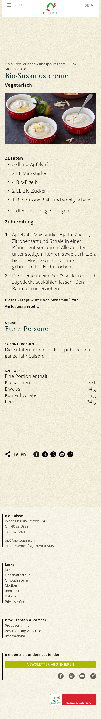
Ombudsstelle (16, 580)
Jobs (8, 569)
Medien (11, 585)
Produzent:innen (18, 625)
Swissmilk (59, 300)
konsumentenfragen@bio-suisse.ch (34, 545)
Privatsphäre (15, 601)
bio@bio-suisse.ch (20, 540)
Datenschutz (15, 596)
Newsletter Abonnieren (50, 664)
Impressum (14, 591)
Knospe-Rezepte (52, 64)
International (15, 636)
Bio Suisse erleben (20, 64)
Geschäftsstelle (18, 575)
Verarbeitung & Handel (23, 630)
